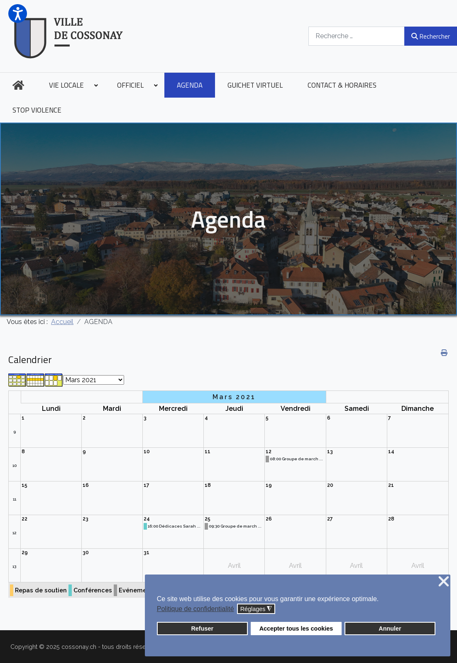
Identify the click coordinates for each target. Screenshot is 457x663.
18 (208, 485)
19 (269, 485)
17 (146, 485)
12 (268, 451)
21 (391, 485)
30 (86, 552)
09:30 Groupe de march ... (235, 526)
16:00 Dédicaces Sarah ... (174, 526)
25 (207, 519)
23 (85, 519)
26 (269, 519)
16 (86, 485)
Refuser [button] (202, 628)
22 (24, 519)
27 (330, 519)
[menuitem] (18, 85)
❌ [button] (444, 581)
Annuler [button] (390, 628)
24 (147, 519)
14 (391, 451)
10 (14, 465)
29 (25, 552)
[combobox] (356, 36)
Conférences (92, 590)
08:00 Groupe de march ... (296, 459)
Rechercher (430, 36)
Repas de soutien (41, 590)
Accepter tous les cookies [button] (296, 628)
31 (146, 552)
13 (330, 451)
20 (330, 485)
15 (24, 485)
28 (391, 519)
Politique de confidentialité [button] (195, 608)
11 (207, 451)
